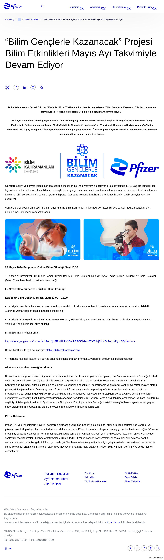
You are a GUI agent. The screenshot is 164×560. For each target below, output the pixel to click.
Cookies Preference (155, 557)
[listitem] (142, 7)
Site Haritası (52, 484)
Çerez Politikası (132, 477)
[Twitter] (7, 87)
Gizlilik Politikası (132, 473)
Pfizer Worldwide (132, 481)
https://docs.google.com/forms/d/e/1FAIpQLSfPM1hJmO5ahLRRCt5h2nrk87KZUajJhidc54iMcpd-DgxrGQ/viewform (70, 341)
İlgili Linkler (90, 477)
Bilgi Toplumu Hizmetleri (95, 481)
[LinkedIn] (24, 87)
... (19, 19)
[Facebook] (16, 87)
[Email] (33, 87)
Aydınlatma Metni (56, 479)
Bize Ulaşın (90, 473)
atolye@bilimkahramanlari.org (63, 350)
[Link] (41, 87)
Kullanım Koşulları (56, 473)
